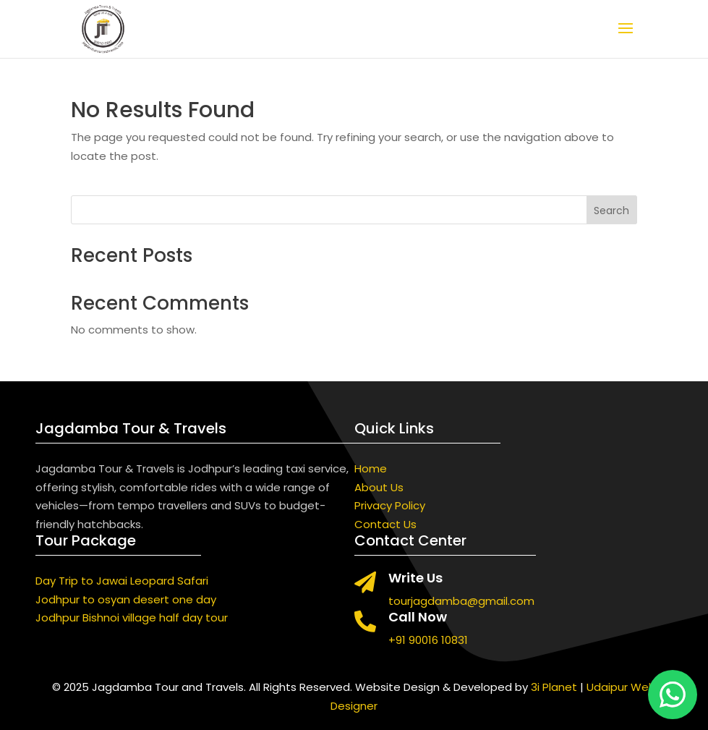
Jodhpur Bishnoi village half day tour (131, 617)
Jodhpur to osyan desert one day (125, 599)
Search (611, 210)
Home (370, 468)
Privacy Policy (389, 505)
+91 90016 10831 (428, 640)
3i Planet (554, 687)
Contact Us (385, 524)
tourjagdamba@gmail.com (461, 600)
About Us (379, 487)
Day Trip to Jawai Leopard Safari (121, 580)
